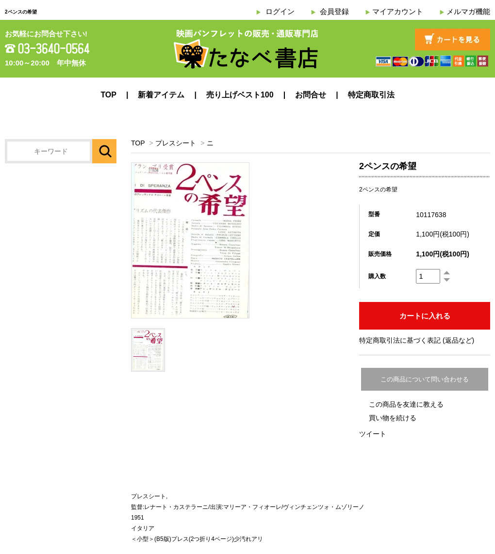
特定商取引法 (371, 95)
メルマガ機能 (468, 11)
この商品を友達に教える (406, 404)
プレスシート (175, 143)
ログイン (280, 11)
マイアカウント (397, 11)
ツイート (372, 434)
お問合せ (310, 95)
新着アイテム (161, 95)
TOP (108, 95)
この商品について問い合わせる (424, 379)
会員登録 (334, 11)
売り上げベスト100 (240, 95)
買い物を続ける (392, 418)
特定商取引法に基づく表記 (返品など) (416, 340)
